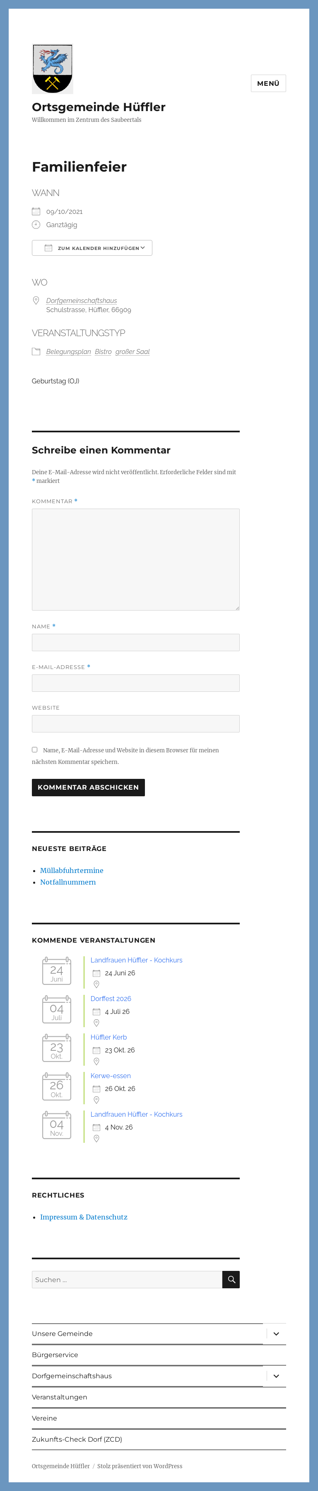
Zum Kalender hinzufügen (92, 248)
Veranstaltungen (59, 1397)
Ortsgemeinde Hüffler (99, 107)
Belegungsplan (68, 352)
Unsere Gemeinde (62, 1334)
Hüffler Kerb (109, 1037)
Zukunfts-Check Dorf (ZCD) (77, 1439)
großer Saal (133, 352)
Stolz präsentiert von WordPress (140, 1466)
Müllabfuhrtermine (72, 870)
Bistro (103, 352)
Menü (268, 83)
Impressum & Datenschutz (84, 1217)
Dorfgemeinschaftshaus (81, 301)
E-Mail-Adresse (61, 667)
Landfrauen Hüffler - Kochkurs (137, 960)
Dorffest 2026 (111, 999)
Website (46, 707)
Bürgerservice (55, 1355)
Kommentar (55, 501)
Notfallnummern (68, 882)
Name (44, 626)
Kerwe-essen (111, 1076)
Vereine (44, 1418)
